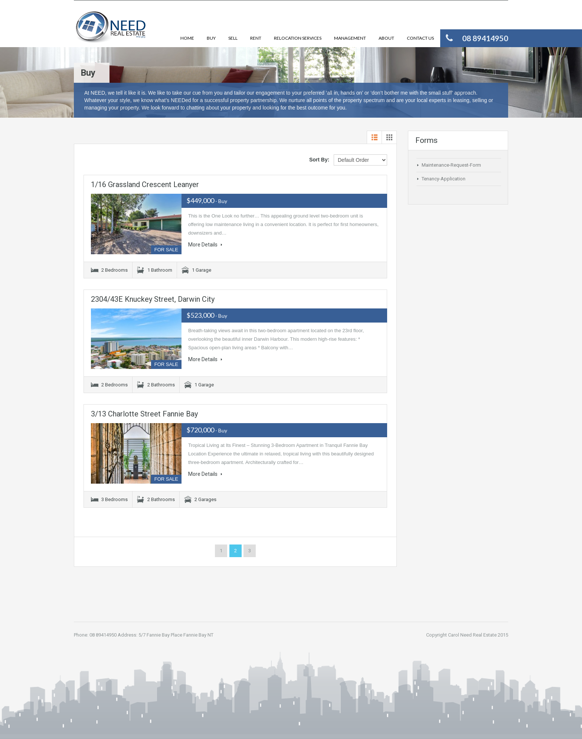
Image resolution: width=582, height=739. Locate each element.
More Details (205, 245)
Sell (233, 38)
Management (350, 38)
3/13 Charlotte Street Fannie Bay (144, 413)
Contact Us (420, 38)
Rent (255, 38)
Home (187, 38)
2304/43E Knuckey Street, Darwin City (153, 299)
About (386, 38)
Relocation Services (297, 38)
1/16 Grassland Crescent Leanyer (145, 184)
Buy (211, 38)
